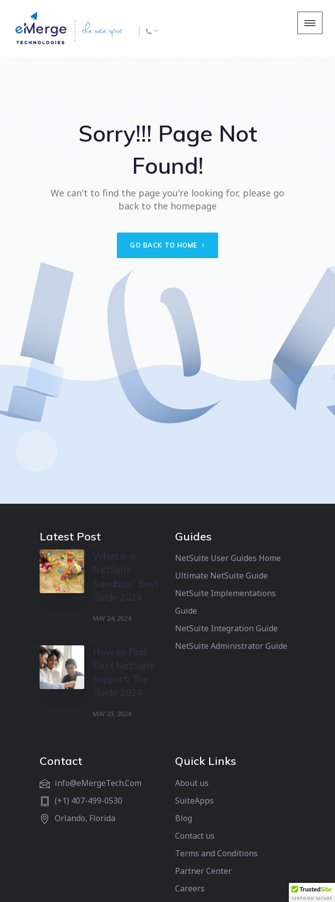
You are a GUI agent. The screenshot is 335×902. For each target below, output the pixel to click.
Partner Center (203, 870)
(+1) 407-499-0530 (88, 800)
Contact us (195, 835)
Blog (183, 818)
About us (192, 782)
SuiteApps (194, 800)
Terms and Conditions (216, 853)
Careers (190, 888)
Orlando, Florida (85, 818)
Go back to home (167, 245)
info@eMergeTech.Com (98, 782)
